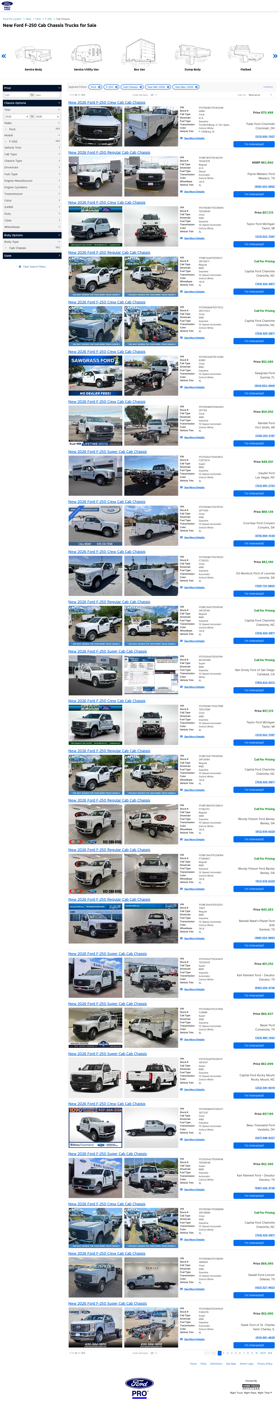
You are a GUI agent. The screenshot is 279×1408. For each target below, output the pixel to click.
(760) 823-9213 (265, 682)
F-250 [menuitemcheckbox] (12, 141)
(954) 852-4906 (265, 385)
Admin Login (247, 1363)
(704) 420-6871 (265, 283)
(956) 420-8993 (265, 186)
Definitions (216, 1363)
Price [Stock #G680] (263, 112)
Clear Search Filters (32, 266)
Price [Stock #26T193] (263, 411)
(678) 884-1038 (265, 535)
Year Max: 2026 (184, 86)
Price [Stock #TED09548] (263, 1164)
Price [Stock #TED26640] (264, 212)
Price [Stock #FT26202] (263, 562)
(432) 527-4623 (265, 1287)
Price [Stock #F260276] (263, 1313)
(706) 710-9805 (265, 585)
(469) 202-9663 (265, 937)
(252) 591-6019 (265, 1087)
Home (193, 1363)
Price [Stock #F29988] (263, 1014)
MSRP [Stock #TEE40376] (262, 162)
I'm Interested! (254, 144)
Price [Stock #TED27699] (264, 711)
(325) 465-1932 (265, 1037)
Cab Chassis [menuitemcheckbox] (17, 248)
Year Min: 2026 (157, 86)
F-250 (110, 86)
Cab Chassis (130, 86)
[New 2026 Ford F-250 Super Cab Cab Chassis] (107, 452)
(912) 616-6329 (265, 831)
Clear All (268, 87)
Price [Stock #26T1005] (263, 511)
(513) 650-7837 (265, 136)
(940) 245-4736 (265, 987)
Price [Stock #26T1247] (264, 1114)
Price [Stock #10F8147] (263, 1064)
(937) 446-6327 (265, 1137)
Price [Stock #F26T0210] (263, 461)
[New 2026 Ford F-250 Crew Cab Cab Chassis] (106, 102)
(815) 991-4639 (265, 1337)
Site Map (231, 1363)
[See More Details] (192, 138)
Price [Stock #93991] (263, 361)
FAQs (203, 1363)
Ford (94, 86)
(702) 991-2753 (265, 485)
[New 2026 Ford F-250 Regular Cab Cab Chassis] (109, 152)
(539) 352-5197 (265, 435)
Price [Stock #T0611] (263, 909)
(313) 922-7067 (265, 236)
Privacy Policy (264, 1363)
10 (257, 1353)
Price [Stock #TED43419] (263, 964)
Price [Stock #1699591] (263, 1263)
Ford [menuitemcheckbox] (11, 129)
